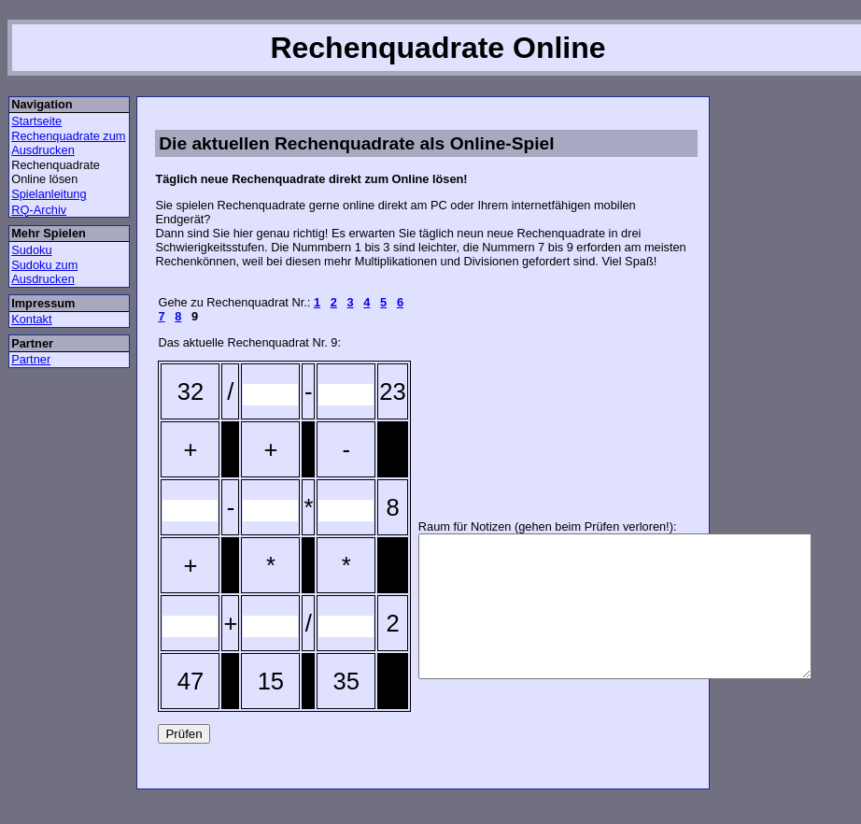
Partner (30, 359)
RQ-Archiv (38, 210)
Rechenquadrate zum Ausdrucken (68, 143)
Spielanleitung (48, 194)
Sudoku (31, 250)
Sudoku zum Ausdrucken (44, 272)
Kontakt (31, 319)
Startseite (36, 121)
